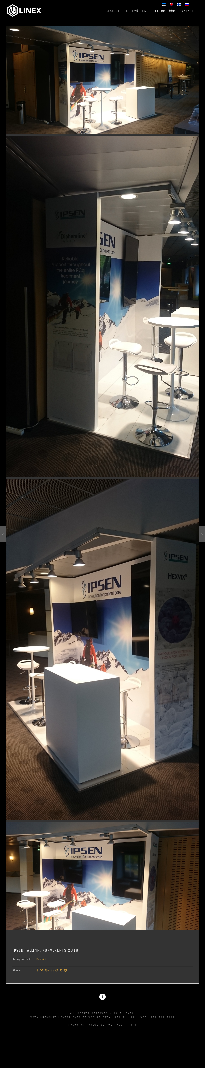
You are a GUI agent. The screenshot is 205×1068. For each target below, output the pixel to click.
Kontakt (187, 10)
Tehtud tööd (164, 10)
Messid (41, 959)
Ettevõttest (137, 10)
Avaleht (115, 10)
